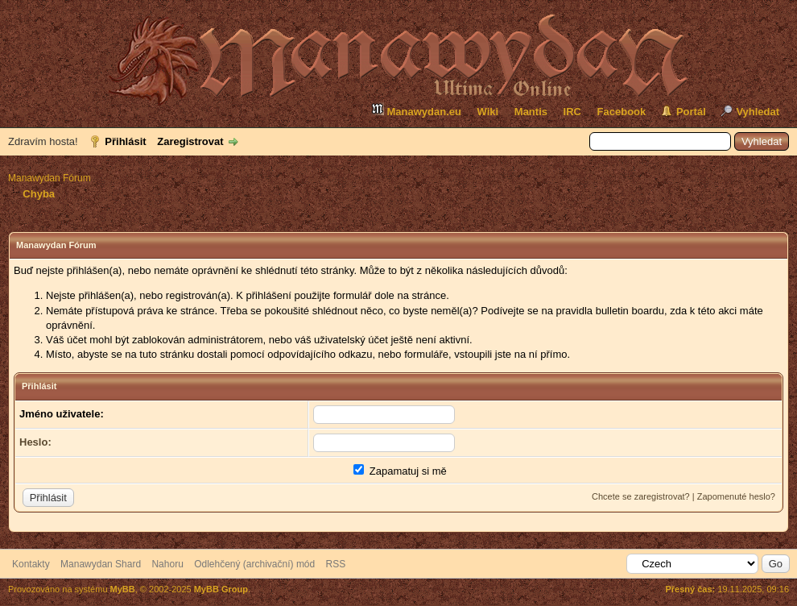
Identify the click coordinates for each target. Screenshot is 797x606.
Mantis (530, 112)
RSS (336, 564)
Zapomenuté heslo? (736, 496)
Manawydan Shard (100, 564)
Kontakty (31, 564)
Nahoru (167, 564)
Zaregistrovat (190, 141)
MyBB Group (221, 589)
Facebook (621, 112)
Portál (691, 112)
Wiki (488, 112)
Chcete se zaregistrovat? (641, 496)
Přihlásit (125, 141)
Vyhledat (757, 112)
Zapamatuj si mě (400, 471)
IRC (572, 112)
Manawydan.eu (416, 110)
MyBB (122, 589)
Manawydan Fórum (49, 178)
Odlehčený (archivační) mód (254, 564)
